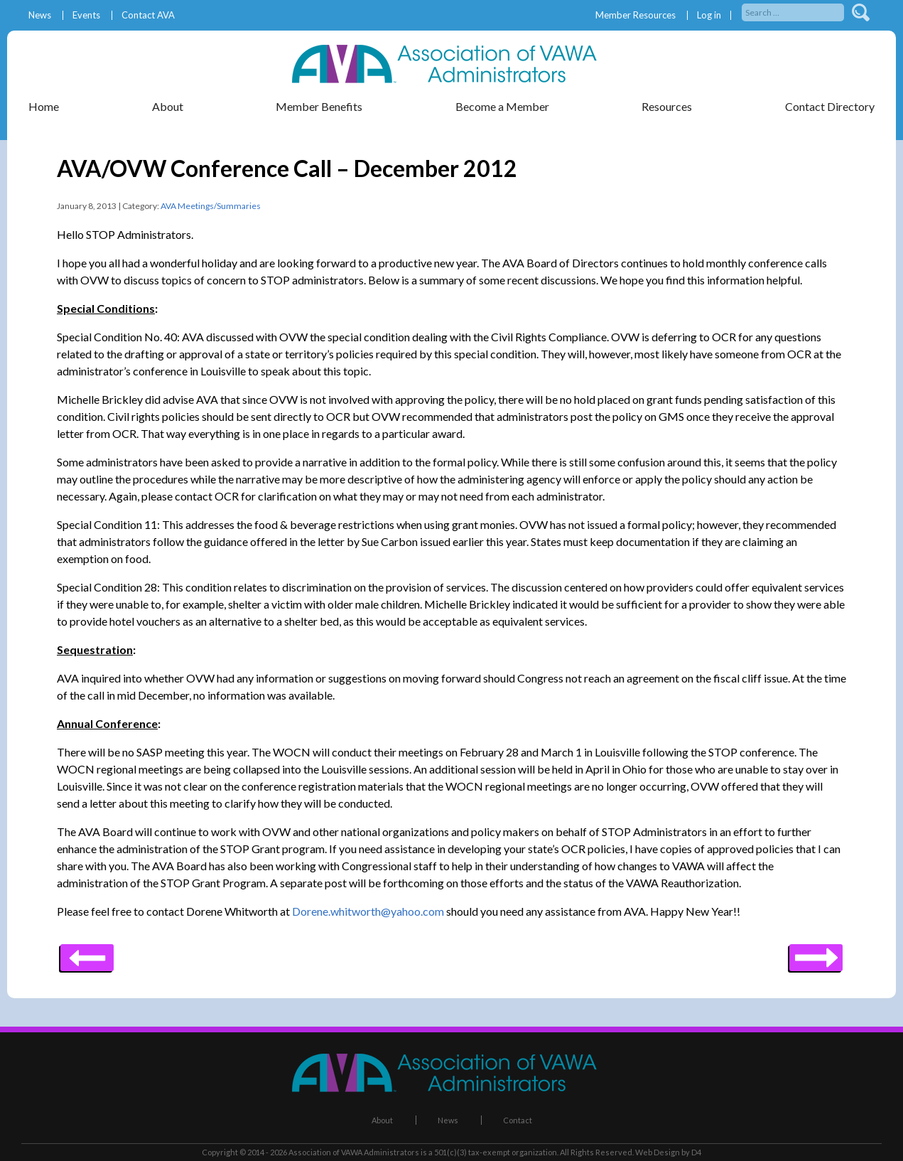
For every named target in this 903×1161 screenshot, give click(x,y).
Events (86, 15)
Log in (709, 15)
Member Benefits (319, 106)
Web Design (657, 1152)
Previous (816, 952)
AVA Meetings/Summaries (211, 205)
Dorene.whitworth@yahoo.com (368, 911)
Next (87, 952)
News (39, 15)
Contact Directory (830, 106)
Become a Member (502, 106)
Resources (667, 106)
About (167, 106)
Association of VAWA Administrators (353, 1152)
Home (43, 106)
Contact (517, 1120)
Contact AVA (148, 15)
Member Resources (635, 15)
